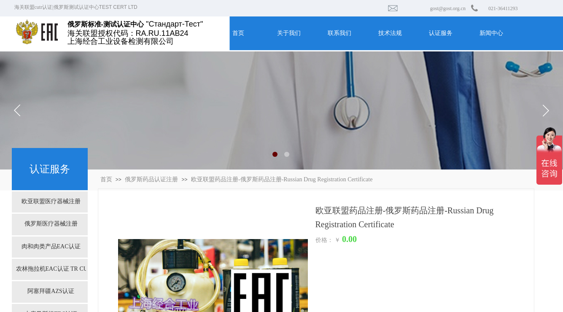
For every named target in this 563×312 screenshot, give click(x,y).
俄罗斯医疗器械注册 (51, 224)
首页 (106, 179)
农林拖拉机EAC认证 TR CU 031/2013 (51, 269)
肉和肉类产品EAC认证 (51, 246)
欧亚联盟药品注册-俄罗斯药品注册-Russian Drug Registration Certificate (281, 179)
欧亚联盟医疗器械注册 (51, 201)
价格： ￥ (328, 240)
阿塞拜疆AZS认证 (50, 291)
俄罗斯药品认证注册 (151, 179)
